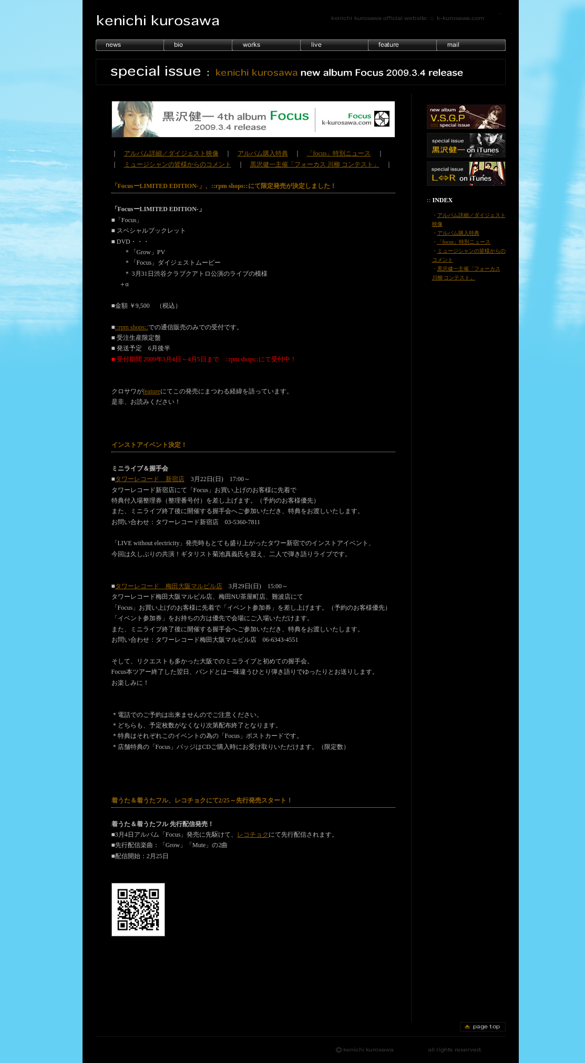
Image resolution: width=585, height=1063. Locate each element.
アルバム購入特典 (263, 153)
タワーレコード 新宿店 (149, 479)
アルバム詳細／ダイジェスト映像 (171, 153)
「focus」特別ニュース (339, 153)
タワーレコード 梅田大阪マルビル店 (168, 586)
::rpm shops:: (131, 327)
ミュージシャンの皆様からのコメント (177, 164)
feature (151, 391)
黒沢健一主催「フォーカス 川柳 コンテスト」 (314, 164)
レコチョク (253, 834)
